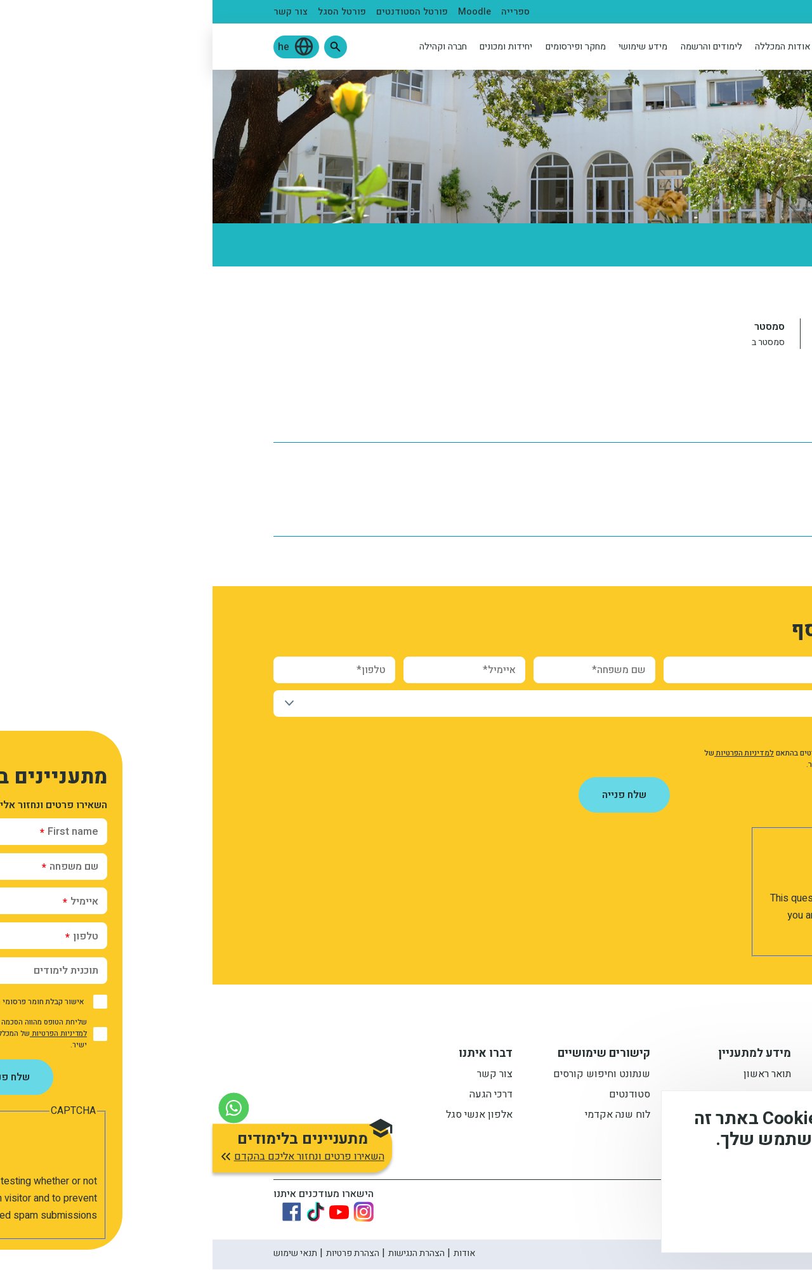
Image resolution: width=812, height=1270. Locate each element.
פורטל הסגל (129, 11)
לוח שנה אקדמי (718, 413)
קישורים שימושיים (391, 1055)
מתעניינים (730, 11)
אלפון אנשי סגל (266, 1116)
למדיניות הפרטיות (531, 753)
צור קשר (78, 11)
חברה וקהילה (230, 46)
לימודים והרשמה (499, 46)
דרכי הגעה (278, 1096)
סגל (643, 11)
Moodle (262, 11)
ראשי (740, 292)
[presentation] (644, 865)
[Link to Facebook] (79, 1212)
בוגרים (612, 11)
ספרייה (303, 11)
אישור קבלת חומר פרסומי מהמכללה (673, 733)
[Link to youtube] (126, 1212)
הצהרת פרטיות (140, 1253)
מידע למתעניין (542, 1055)
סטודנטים (680, 11)
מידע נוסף (760, 1183)
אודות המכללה (570, 46)
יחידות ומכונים (293, 46)
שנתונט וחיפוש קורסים (389, 1076)
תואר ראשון (555, 1076)
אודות (252, 1253)
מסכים (745, 1219)
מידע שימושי (430, 46)
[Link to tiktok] (103, 1212)
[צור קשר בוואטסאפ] (21, 1101)
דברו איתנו (273, 1055)
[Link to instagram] (151, 1212)
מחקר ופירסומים (363, 46)
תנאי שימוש (83, 1253)
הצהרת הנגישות (204, 1253)
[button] (123, 47)
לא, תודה (671, 1219)
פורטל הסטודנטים (199, 11)
